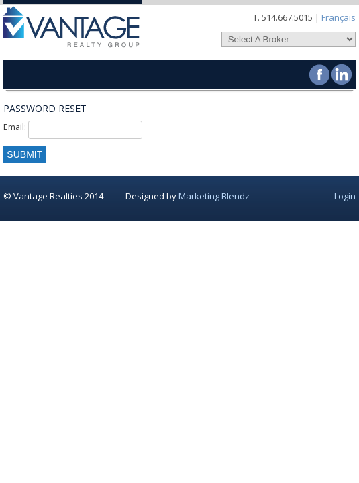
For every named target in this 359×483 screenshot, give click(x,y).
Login (345, 196)
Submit (24, 154)
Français (338, 17)
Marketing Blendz (214, 196)
